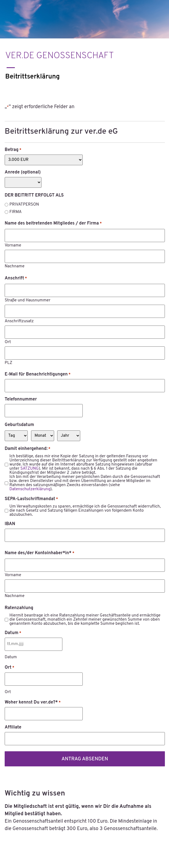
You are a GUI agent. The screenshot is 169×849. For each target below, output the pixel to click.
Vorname (13, 245)
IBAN (10, 524)
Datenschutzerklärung (29, 489)
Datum (13, 633)
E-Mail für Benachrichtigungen (38, 374)
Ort (8, 342)
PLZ (8, 362)
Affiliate (13, 727)
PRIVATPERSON (24, 205)
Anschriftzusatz (19, 321)
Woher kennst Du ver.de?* (33, 702)
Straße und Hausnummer (28, 300)
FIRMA (15, 212)
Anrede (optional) (23, 172)
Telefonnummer (21, 399)
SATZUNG (29, 468)
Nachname (14, 266)
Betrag (13, 150)
